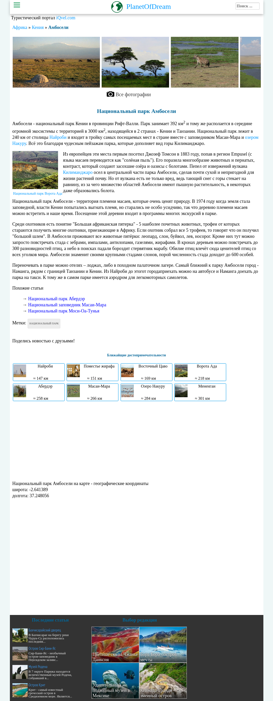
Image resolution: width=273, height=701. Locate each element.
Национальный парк (44, 323)
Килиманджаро (78, 172)
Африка (19, 27)
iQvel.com (65, 17)
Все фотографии (133, 94)
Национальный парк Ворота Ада (37, 193)
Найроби (57, 137)
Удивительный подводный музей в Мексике (111, 690)
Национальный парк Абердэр (56, 298)
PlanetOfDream (148, 6)
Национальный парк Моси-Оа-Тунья (63, 310)
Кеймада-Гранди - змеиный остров (157, 693)
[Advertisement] (136, 440)
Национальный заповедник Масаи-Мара (67, 304)
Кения (38, 27)
